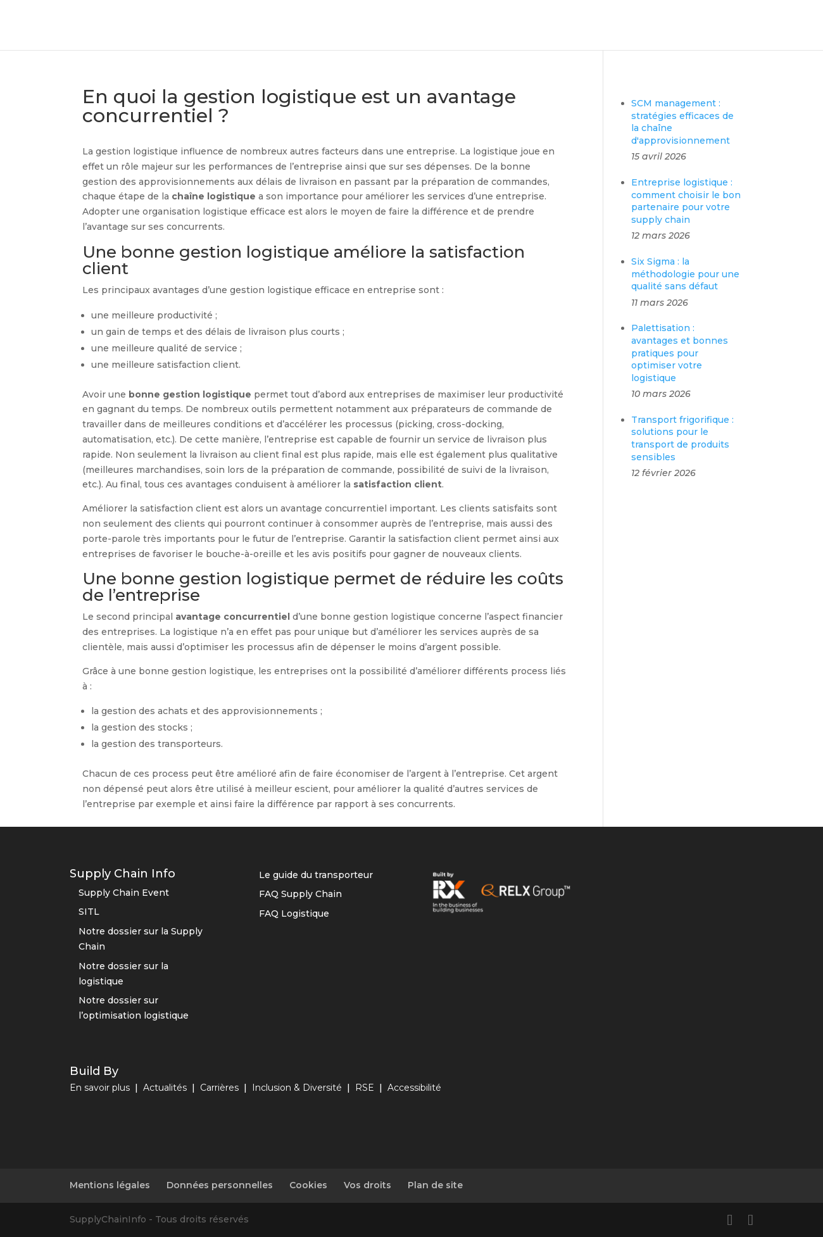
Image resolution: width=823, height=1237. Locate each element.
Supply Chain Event (124, 892)
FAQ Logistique (294, 913)
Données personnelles (219, 1185)
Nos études (776, 26)
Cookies (308, 1185)
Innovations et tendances (514, 26)
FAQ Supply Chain (300, 894)
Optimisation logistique (264, 26)
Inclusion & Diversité (297, 1088)
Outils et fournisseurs (386, 26)
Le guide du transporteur (316, 875)
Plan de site (435, 1185)
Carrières (219, 1088)
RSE (600, 26)
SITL (89, 911)
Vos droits (367, 1185)
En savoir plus (100, 1088)
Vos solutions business (679, 26)
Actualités (165, 1088)
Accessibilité (414, 1088)
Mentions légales (110, 1185)
